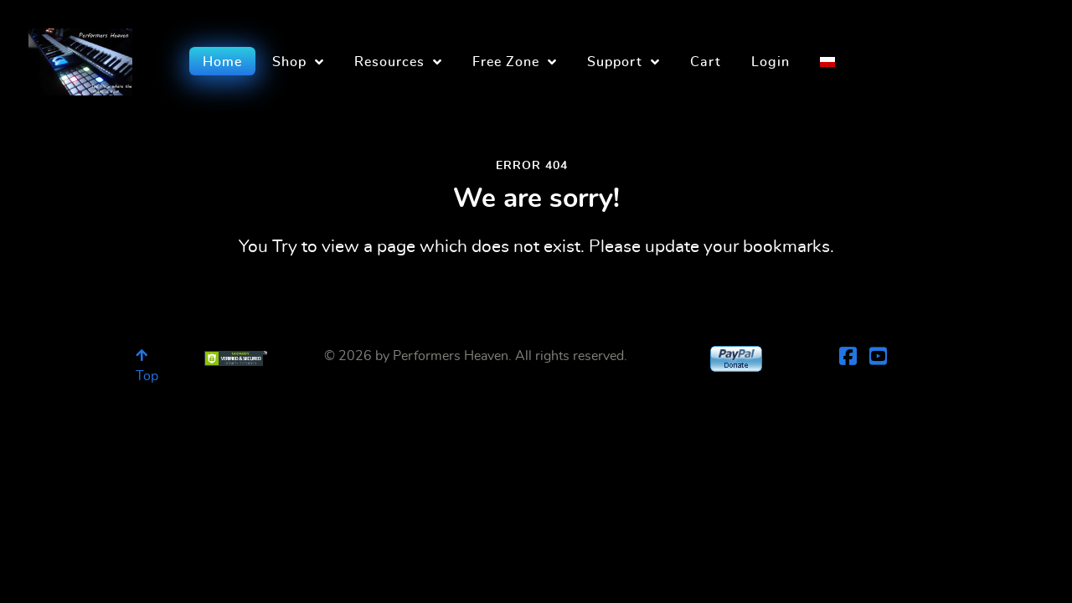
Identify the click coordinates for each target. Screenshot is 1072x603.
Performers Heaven (450, 356)
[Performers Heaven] (80, 57)
